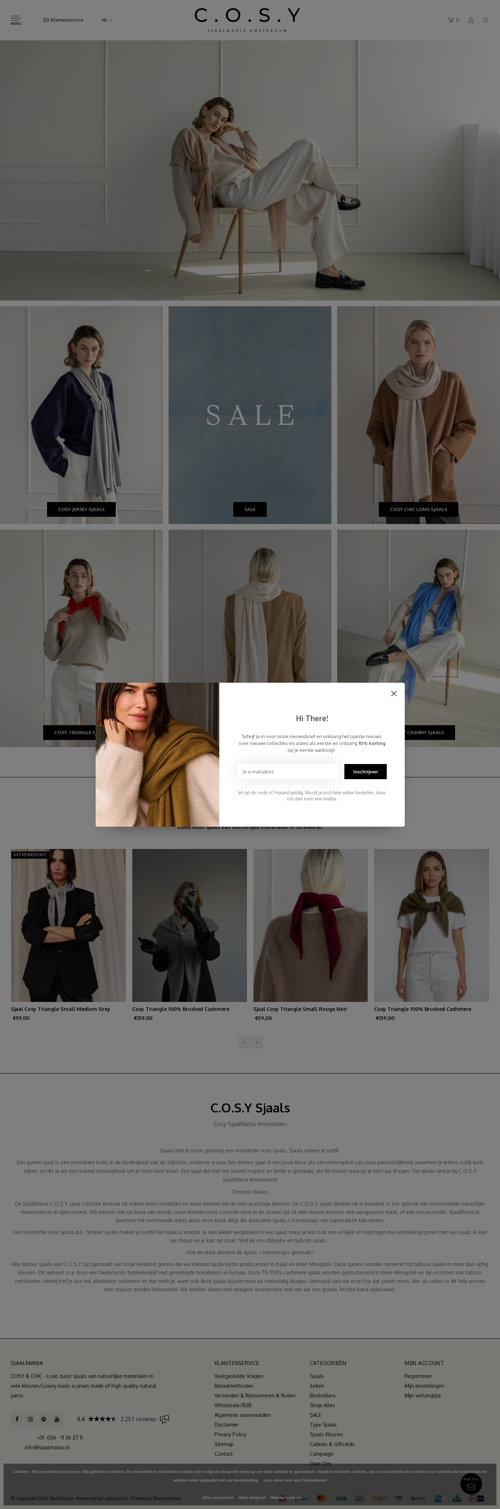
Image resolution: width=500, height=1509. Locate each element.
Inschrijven (365, 771)
